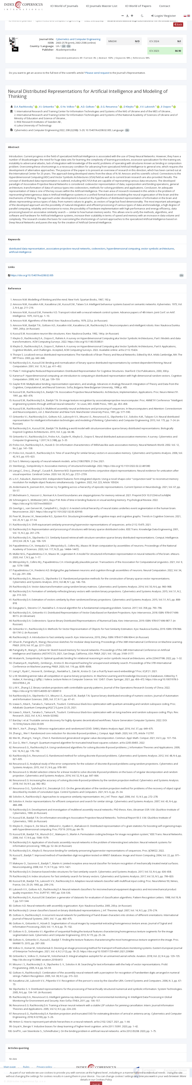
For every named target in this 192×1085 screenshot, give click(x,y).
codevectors (99, 248)
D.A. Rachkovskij (23, 106)
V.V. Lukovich (147, 106)
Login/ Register (163, 15)
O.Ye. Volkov (67, 106)
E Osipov (166, 106)
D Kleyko (129, 106)
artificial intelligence (20, 252)
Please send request (97, 72)
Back (178, 24)
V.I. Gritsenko (46, 106)
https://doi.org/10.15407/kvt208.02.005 (32, 275)
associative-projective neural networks (68, 248)
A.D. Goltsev (87, 106)
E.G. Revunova (109, 106)
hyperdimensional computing (123, 248)
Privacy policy (44, 1066)
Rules (26, 1066)
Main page (10, 1066)
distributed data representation (27, 248)
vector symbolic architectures (157, 248)
